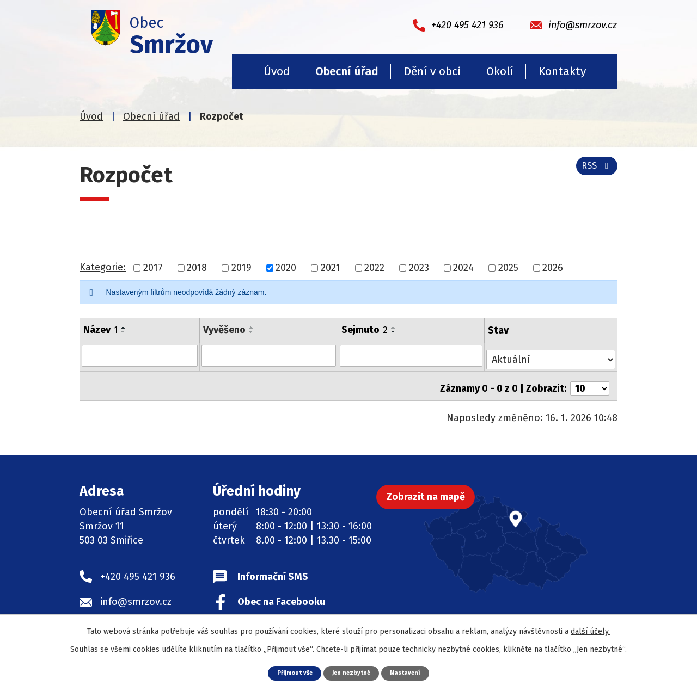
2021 (330, 268)
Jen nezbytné (352, 672)
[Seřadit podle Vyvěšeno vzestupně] (252, 327)
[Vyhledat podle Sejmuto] (412, 355)
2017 (153, 268)
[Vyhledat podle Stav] (551, 354)
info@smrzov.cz (136, 593)
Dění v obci (432, 71)
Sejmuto (366, 330)
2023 (419, 268)
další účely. (590, 630)
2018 (197, 268)
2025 (508, 268)
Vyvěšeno (225, 330)
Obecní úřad (346, 71)
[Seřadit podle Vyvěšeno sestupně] (252, 332)
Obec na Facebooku (281, 593)
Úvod (277, 71)
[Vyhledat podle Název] (140, 355)
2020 (286, 268)
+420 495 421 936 (137, 568)
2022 (374, 268)
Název (100, 330)
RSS (594, 172)
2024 (463, 268)
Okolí (499, 71)
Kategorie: (103, 267)
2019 (241, 268)
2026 (552, 268)
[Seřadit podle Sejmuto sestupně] (395, 332)
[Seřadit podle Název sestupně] (124, 332)
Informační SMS (272, 568)
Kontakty (562, 71)
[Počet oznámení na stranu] (589, 380)
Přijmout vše (288, 672)
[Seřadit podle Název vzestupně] (124, 327)
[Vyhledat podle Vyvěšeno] (269, 355)
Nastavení (412, 672)
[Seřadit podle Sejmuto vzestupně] (395, 327)
